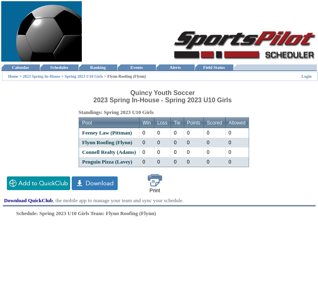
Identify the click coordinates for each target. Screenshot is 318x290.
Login (306, 76)
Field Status (214, 67)
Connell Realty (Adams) (109, 152)
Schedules (59, 67)
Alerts (175, 67)
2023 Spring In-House (41, 76)
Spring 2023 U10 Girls (83, 76)
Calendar (20, 67)
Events (136, 67)
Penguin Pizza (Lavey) (107, 162)
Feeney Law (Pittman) (107, 133)
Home (13, 76)
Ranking (98, 67)
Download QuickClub (28, 200)
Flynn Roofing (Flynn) (107, 142)
